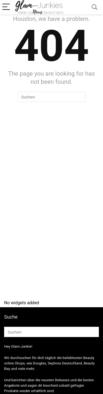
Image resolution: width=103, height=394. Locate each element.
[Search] (94, 7)
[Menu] (6, 7)
